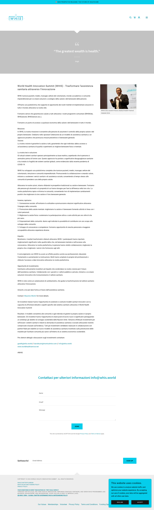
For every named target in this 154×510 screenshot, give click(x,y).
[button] (139, 17)
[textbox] (77, 393)
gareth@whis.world (25, 344)
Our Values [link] (42, 504)
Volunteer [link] (63, 504)
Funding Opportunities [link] (107, 504)
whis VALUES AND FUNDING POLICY (28, 484)
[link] (16, 17)
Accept (140, 502)
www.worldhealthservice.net (28, 347)
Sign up (130, 461)
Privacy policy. (23, 486)
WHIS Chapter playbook (25, 482)
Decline (120, 502)
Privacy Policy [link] (84, 434)
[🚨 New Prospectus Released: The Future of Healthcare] (77, 2)
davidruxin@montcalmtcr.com (45, 344)
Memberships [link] (53, 504)
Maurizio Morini (30, 296)
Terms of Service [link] (96, 434)
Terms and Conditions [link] (89, 504)
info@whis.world (65, 344)
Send (77, 426)
